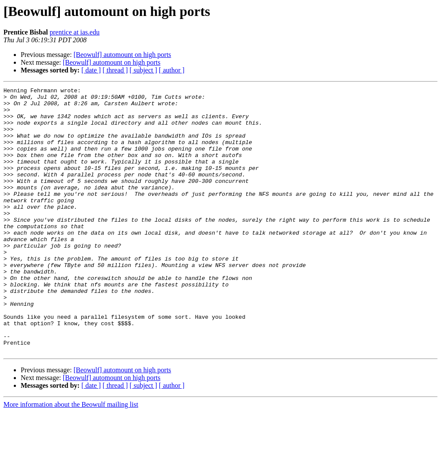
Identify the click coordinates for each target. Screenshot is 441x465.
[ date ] (91, 70)
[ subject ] (143, 70)
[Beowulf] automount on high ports (122, 54)
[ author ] (172, 70)
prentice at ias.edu (74, 32)
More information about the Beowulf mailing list (70, 457)
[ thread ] (115, 70)
